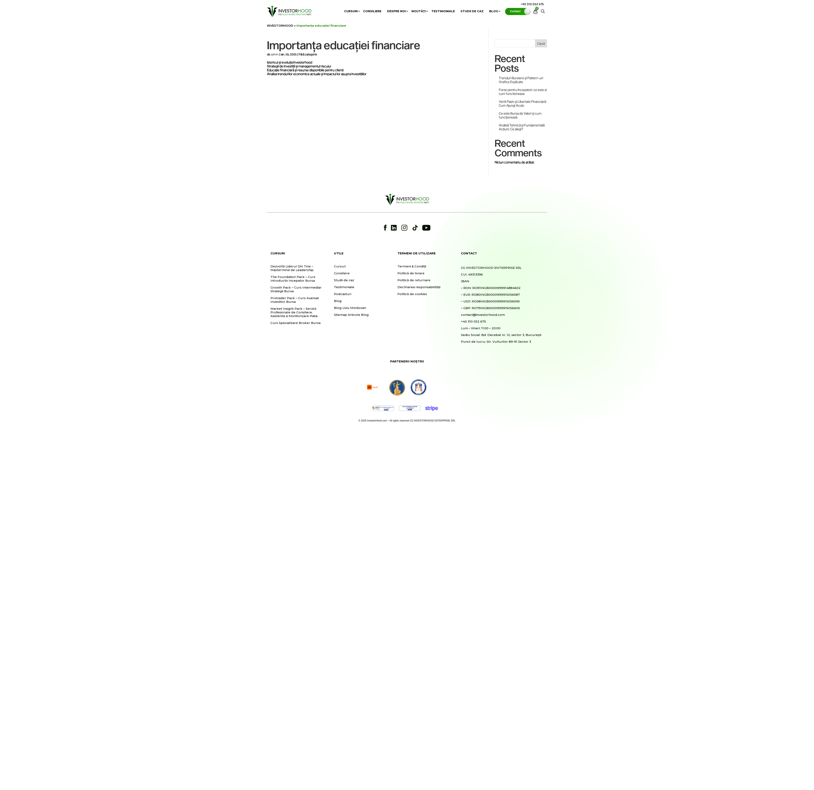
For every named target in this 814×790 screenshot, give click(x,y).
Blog (493, 11)
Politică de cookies (412, 294)
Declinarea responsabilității (418, 287)
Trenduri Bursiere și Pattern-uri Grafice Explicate (521, 80)
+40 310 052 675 (532, 4)
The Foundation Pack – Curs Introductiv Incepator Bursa (292, 278)
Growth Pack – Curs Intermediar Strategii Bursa (296, 289)
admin (275, 54)
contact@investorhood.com (483, 315)
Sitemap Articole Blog (351, 315)
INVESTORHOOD (280, 25)
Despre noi (396, 11)
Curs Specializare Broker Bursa (295, 323)
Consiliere (372, 11)
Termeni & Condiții (411, 266)
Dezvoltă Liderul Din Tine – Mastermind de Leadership (292, 268)
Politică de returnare (413, 280)
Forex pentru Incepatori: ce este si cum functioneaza (523, 91)
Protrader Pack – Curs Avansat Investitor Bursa (294, 300)
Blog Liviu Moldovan (350, 308)
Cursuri (351, 11)
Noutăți (418, 11)
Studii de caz (472, 11)
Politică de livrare (411, 273)
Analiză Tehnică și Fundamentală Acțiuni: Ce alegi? (522, 127)
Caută (541, 43)
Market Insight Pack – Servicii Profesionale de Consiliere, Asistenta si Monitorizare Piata (293, 312)
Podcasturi (342, 294)
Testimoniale (443, 11)
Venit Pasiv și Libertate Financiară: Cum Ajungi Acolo (523, 103)
